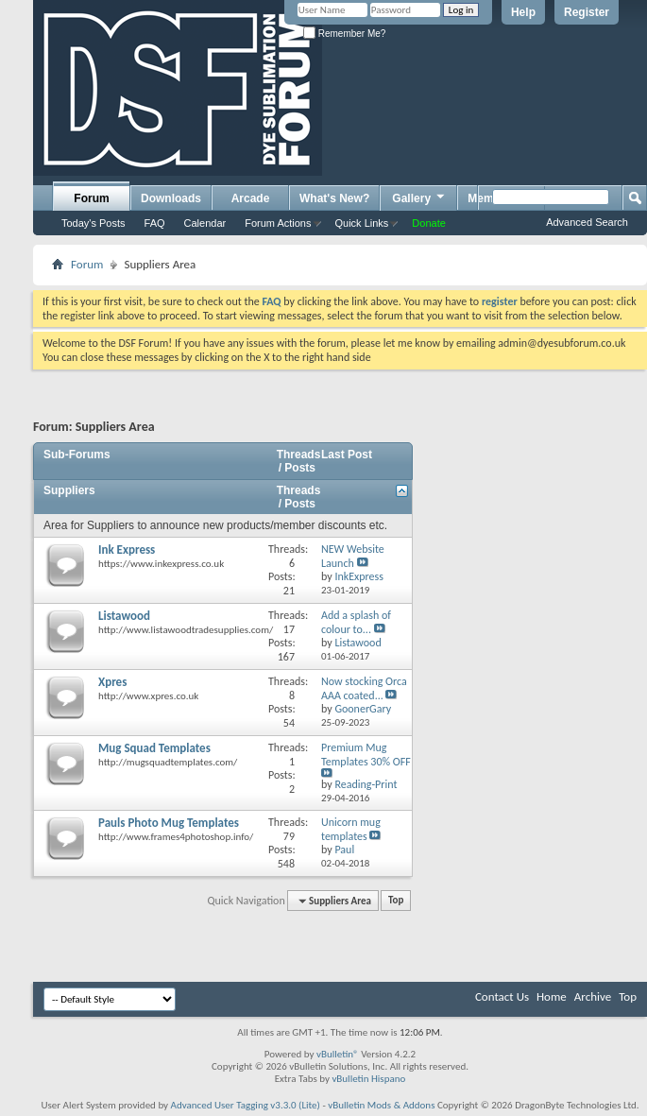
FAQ (155, 223)
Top (395, 901)
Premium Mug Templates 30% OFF (366, 754)
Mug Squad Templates (154, 748)
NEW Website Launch (352, 556)
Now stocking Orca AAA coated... (364, 688)
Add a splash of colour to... (356, 622)
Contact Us (502, 996)
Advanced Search (587, 222)
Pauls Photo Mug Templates (168, 823)
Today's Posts (93, 223)
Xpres (112, 682)
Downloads (171, 198)
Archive (592, 996)
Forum (91, 198)
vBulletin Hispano (368, 1079)
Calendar (205, 223)
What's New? (334, 198)
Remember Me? (344, 33)
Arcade (250, 198)
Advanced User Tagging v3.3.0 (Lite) (245, 1105)
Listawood (124, 616)
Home (551, 996)
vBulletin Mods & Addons (381, 1105)
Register (586, 12)
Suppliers (69, 490)
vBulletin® (337, 1054)
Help (523, 12)
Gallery (419, 197)
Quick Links (362, 223)
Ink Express (126, 549)
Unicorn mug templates (351, 829)
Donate (428, 223)
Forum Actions (278, 223)
